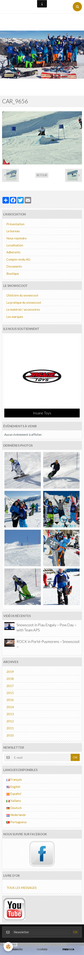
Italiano (13, 800)
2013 (10, 714)
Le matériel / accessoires (23, 309)
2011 (10, 728)
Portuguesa (16, 822)
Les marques (14, 316)
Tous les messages (22, 887)
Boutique (12, 273)
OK (75, 757)
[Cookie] (8, 946)
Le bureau (13, 231)
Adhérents (13, 252)
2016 (10, 700)
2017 (10, 686)
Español (13, 793)
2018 (10, 678)
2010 (10, 735)
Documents (14, 266)
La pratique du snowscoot (23, 302)
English (13, 786)
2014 (10, 707)
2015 (10, 693)
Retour (42, 175)
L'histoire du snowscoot (22, 295)
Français (14, 779)
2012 (10, 721)
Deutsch (14, 808)
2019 (10, 671)
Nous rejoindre (16, 238)
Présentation (15, 224)
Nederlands (16, 815)
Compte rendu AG (18, 259)
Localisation (14, 245)
